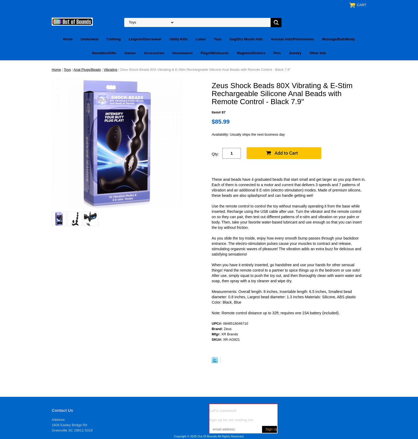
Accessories (154, 53)
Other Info (318, 53)
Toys (218, 39)
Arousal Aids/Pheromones (292, 39)
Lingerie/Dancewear (145, 39)
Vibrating (110, 70)
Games (130, 53)
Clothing (114, 39)
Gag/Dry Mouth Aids (246, 39)
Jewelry (295, 53)
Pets (277, 53)
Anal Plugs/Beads (87, 70)
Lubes (201, 39)
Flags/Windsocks (215, 53)
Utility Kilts (179, 39)
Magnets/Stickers (251, 53)
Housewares (182, 53)
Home (68, 39)
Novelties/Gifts (104, 53)
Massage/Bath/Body (338, 39)
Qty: (215, 154)
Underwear (90, 39)
